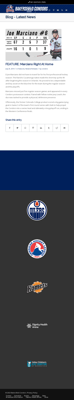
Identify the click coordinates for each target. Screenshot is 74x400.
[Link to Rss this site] (62, 10)
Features (21, 69)
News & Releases (31, 69)
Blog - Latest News (21, 17)
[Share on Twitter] (17, 128)
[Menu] (28, 10)
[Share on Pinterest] (33, 128)
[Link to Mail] (66, 10)
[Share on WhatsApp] (25, 128)
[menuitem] (21, 10)
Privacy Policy (32, 393)
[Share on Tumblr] (49, 128)
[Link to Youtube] (58, 10)
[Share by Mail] (64, 128)
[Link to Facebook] (45, 10)
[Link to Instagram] (49, 10)
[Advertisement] (37, 170)
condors (45, 69)
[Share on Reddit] (56, 128)
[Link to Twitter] (41, 10)
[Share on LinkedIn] (41, 128)
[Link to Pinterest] (54, 10)
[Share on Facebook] (9, 128)
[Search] (21, 10)
